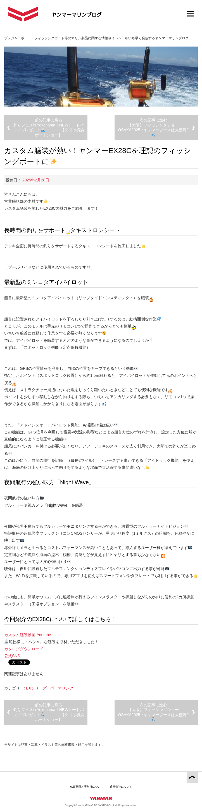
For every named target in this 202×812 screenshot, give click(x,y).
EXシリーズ (36, 688)
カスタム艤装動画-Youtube (27, 635)
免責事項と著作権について (86, 786)
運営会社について (121, 786)
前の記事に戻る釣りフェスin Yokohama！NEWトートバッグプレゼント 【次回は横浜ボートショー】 (48, 127)
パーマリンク (61, 688)
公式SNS (12, 656)
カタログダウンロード (23, 649)
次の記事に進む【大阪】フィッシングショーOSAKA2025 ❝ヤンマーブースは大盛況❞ (153, 127)
